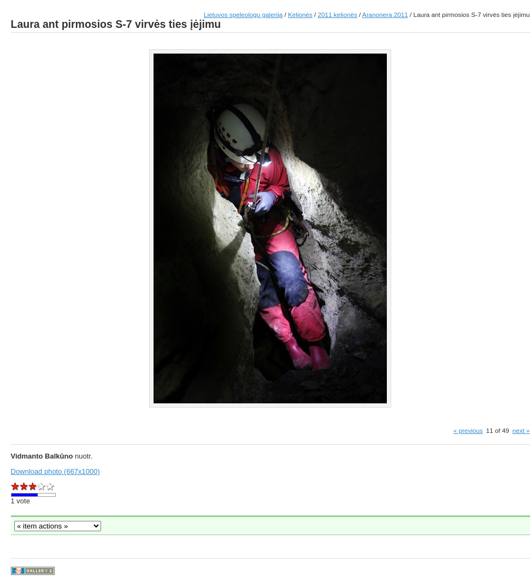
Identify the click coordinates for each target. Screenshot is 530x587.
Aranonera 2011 (385, 14)
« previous (468, 430)
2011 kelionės (337, 14)
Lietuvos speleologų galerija (243, 14)
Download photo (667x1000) (55, 471)
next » (521, 430)
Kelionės (300, 14)
